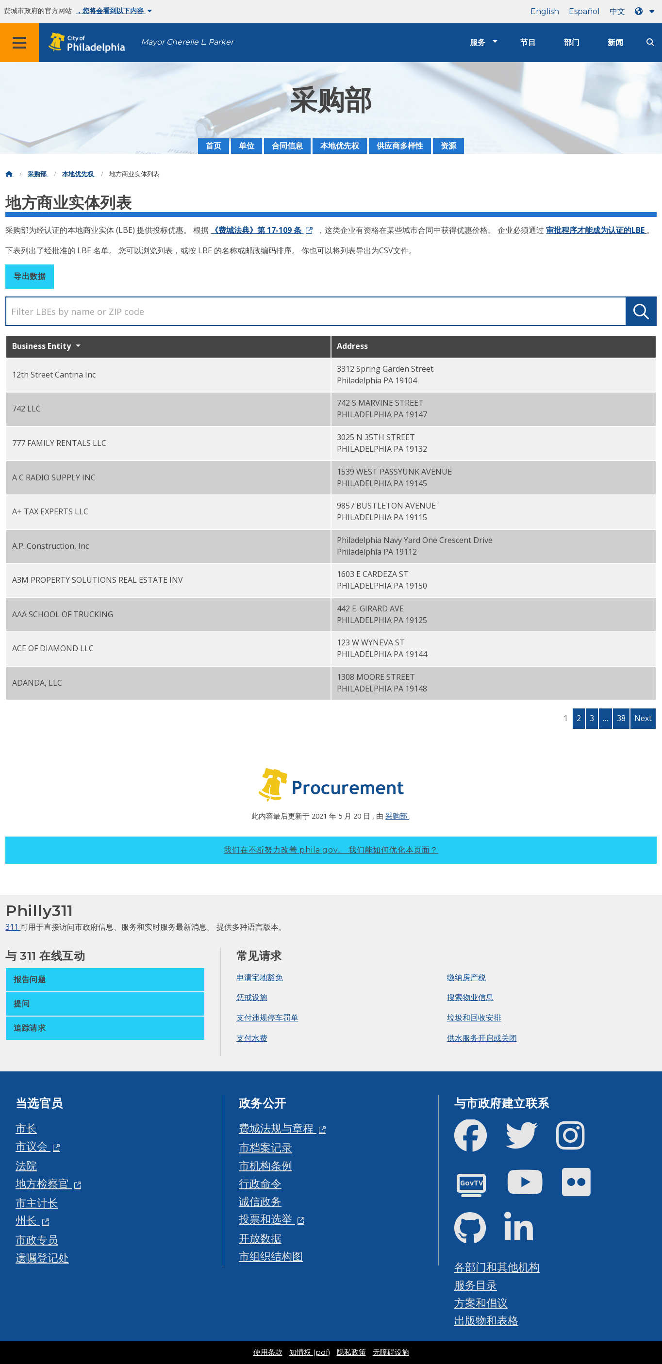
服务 (477, 42)
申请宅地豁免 (259, 977)
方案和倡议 (481, 1302)
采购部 (38, 174)
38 (621, 718)
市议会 (33, 1145)
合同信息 (287, 145)
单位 (246, 145)
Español (584, 11)
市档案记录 (265, 1147)
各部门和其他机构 (497, 1266)
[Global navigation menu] (19, 42)
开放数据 (260, 1238)
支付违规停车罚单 (267, 1017)
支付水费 (251, 1038)
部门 (571, 42)
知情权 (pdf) (309, 1352)
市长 (26, 1127)
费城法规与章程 (277, 1127)
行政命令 (260, 1183)
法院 (26, 1165)
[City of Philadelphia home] (90, 43)
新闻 (615, 42)
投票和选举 (267, 1218)
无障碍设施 (391, 1352)
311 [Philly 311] (12, 926)
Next (643, 718)
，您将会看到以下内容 (114, 11)
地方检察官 (44, 1183)
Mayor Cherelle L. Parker (187, 42)
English (544, 11)
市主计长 (37, 1202)
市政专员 (37, 1239)
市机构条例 (265, 1165)
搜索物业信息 (470, 997)
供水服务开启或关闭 (482, 1038)
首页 (213, 145)
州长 (28, 1220)
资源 (448, 145)
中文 (617, 11)
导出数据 (30, 276)
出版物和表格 (486, 1320)
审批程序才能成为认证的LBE (596, 230)
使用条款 (267, 1352)
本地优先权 (339, 145)
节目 (528, 42)
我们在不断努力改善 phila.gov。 (331, 850)
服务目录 (475, 1284)
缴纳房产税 (466, 977)
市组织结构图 (271, 1256)
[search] (330, 311)
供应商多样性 (400, 145)
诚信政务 (260, 1201)
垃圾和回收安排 (474, 1017)
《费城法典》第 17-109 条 (257, 230)
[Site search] (650, 42)
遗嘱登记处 (42, 1257)
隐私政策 (351, 1352)
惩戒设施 (251, 997)
